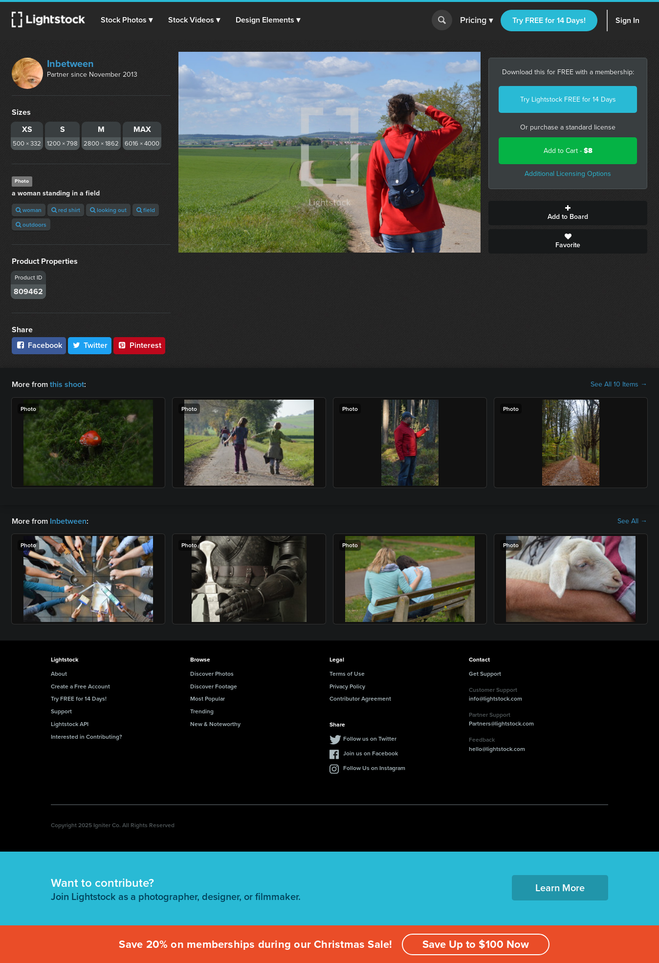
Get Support (485, 673)
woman (29, 210)
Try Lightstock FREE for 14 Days (568, 99)
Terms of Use (347, 673)
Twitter (90, 345)
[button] (127, 20)
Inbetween (70, 63)
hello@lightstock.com (497, 749)
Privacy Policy (347, 686)
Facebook (39, 345)
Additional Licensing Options (568, 174)
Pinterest (139, 345)
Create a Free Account (80, 686)
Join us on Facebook (370, 753)
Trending (202, 711)
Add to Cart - (568, 151)
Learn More (560, 887)
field (145, 210)
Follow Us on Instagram (374, 768)
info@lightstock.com (495, 698)
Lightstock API (69, 724)
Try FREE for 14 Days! (549, 20)
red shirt (65, 210)
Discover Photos (212, 673)
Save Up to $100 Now (475, 944)
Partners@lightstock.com (501, 723)
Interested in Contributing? (86, 736)
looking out (108, 210)
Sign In (627, 20)
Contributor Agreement (360, 698)
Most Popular (207, 698)
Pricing (476, 20)
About (59, 673)
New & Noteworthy (215, 724)
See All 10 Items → (619, 384)
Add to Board (568, 213)
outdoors (31, 224)
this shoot (67, 384)
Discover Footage (213, 686)
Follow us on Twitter (369, 738)
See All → (632, 521)
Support (61, 711)
